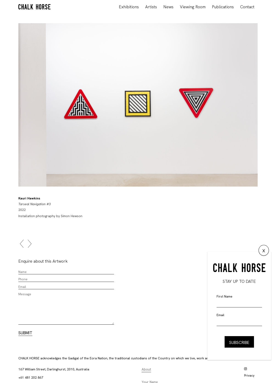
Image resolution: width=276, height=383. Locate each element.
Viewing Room (193, 6)
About (146, 369)
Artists (151, 6)
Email (220, 315)
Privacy (249, 375)
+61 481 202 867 (30, 377)
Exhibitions (129, 6)
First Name (224, 296)
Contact (247, 6)
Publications (223, 6)
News (168, 6)
